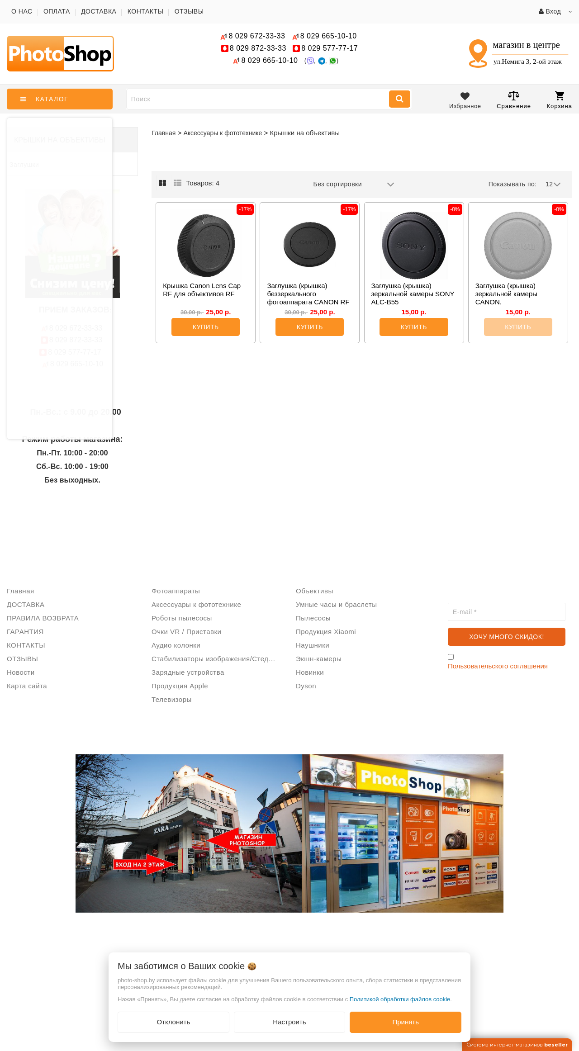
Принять (405, 1022)
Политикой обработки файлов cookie (400, 999)
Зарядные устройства (188, 672)
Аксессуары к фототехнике (196, 604)
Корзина (559, 100)
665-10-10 (329, 36)
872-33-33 (258, 48)
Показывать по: (513, 184)
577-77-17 (329, 48)
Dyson (306, 686)
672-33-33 (256, 36)
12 (553, 184)
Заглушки (24, 164)
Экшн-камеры (319, 659)
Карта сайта (27, 686)
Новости (21, 672)
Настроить (289, 1022)
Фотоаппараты (176, 591)
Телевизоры (172, 699)
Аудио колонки (176, 645)
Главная (164, 133)
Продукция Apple (180, 686)
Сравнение (514, 99)
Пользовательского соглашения (498, 666)
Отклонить (173, 1022)
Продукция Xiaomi (326, 631)
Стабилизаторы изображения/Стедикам (217, 659)
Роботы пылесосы (182, 618)
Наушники (312, 645)
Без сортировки (353, 184)
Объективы (314, 591)
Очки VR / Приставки (186, 631)
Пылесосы (313, 618)
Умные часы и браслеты (336, 604)
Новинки (310, 672)
